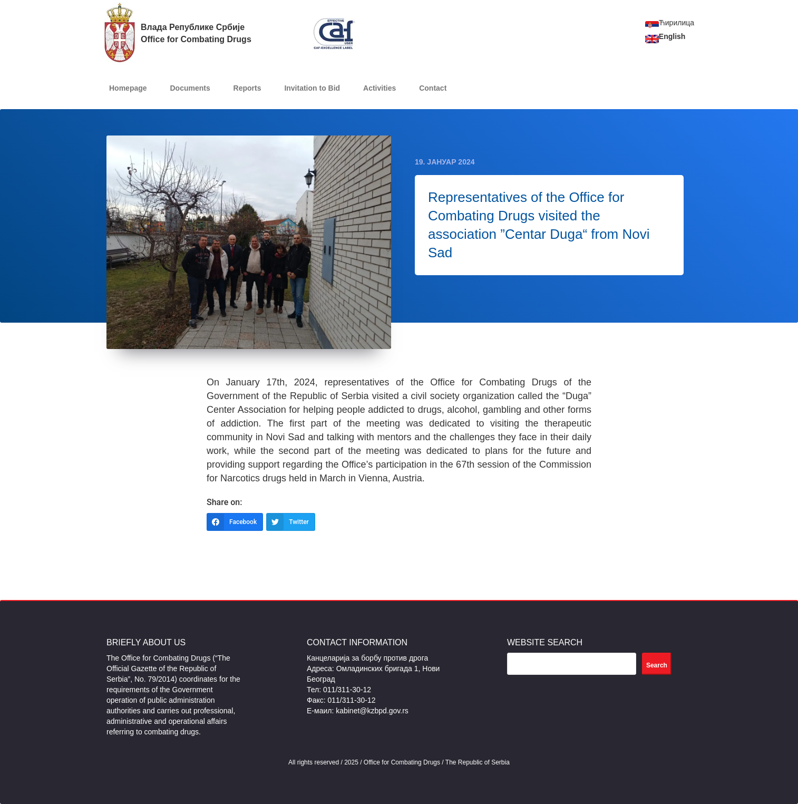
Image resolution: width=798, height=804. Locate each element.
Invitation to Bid (312, 88)
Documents (190, 88)
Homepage (128, 88)
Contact (432, 88)
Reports (247, 88)
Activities (379, 88)
